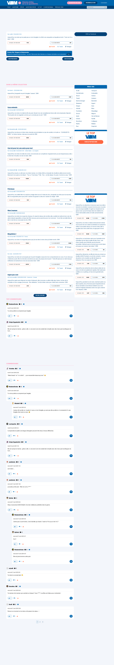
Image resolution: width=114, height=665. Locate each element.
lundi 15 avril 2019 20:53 (13, 372)
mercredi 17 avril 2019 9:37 (19, 553)
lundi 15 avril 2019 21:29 (13, 308)
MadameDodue (13, 304)
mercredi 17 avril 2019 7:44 (14, 466)
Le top (40, 7)
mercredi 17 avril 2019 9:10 (19, 519)
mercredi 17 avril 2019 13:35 (14, 608)
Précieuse (11, 189)
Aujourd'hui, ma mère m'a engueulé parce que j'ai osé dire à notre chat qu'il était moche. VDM (34, 239)
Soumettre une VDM (74, 2)
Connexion (104, 2)
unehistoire (12, 462)
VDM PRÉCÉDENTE (12, 59)
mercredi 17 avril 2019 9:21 (19, 407)
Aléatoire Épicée (31, 7)
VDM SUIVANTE (68, 59)
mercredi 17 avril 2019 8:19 (14, 572)
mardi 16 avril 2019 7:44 (13, 326)
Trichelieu (12, 368)
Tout (8, 7)
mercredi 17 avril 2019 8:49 (14, 590)
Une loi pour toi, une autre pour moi (20, 148)
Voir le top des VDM (90, 142)
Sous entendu (12, 107)
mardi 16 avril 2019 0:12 (13, 428)
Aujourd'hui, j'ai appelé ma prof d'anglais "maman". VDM (23, 93)
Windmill (17, 403)
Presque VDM (59, 7)
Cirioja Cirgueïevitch (15, 322)
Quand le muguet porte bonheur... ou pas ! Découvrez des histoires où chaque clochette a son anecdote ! (39, 53)
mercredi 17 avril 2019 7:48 (14, 484)
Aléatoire (15, 7)
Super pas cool (13, 275)
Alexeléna (12, 586)
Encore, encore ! (40, 295)
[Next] (43, 622)
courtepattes (13, 424)
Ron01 (11, 604)
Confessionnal (48, 7)
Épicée (22, 7)
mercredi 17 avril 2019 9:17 (19, 536)
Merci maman (12, 210)
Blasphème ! (12, 234)
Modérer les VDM (90, 2)
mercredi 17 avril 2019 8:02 (14, 502)
